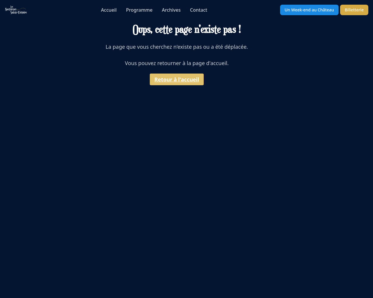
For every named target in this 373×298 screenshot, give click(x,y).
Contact (198, 10)
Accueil (109, 10)
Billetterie (354, 10)
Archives (171, 10)
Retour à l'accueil (176, 79)
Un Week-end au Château (309, 10)
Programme (139, 10)
